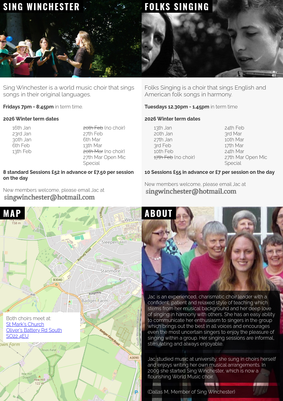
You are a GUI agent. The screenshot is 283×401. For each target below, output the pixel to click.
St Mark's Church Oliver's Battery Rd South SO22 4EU (34, 330)
